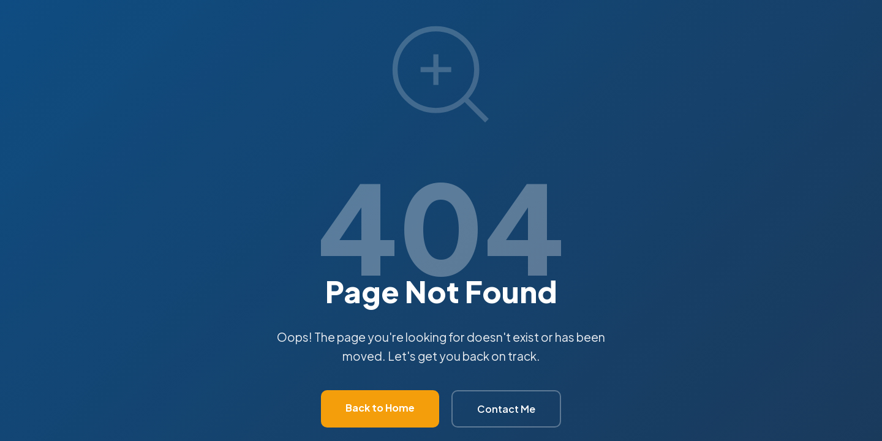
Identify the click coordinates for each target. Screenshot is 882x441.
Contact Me (506, 408)
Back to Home (380, 407)
